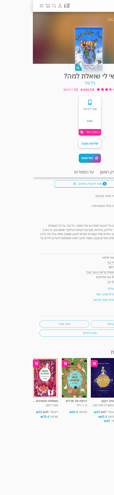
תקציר (106, 172)
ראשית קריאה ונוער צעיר (89, 19)
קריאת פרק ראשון (81, 172)
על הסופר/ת (51, 172)
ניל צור (57, 83)
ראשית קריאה (82, 324)
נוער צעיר (31, 324)
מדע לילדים (57, 333)
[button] (57, 158)
